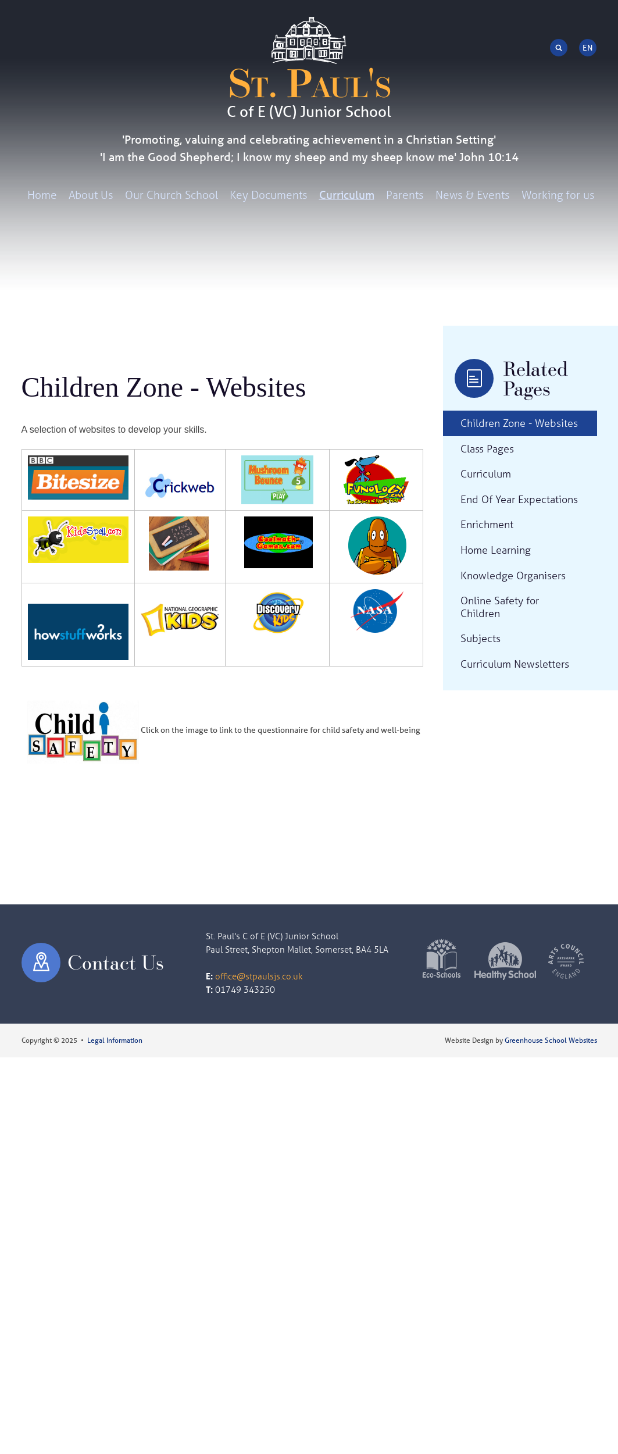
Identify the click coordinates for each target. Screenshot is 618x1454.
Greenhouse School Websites (551, 1040)
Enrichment (486, 524)
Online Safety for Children (499, 606)
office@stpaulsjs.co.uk (259, 976)
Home (42, 194)
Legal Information (114, 1040)
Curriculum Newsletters (514, 663)
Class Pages (487, 448)
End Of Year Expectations (519, 499)
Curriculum (346, 195)
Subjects (480, 638)
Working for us (558, 194)
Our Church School (171, 194)
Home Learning (495, 549)
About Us (91, 194)
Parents (405, 194)
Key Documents (269, 194)
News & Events (472, 194)
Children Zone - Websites (519, 422)
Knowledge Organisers (513, 575)
